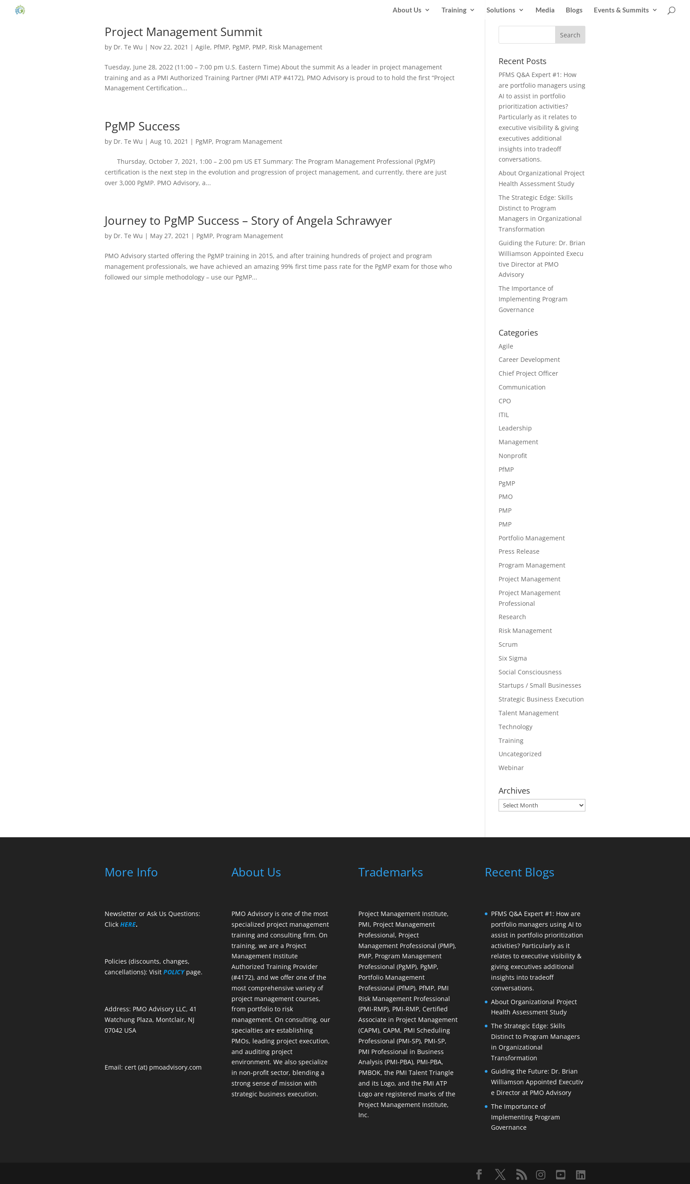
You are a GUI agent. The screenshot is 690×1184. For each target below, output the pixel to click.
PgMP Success (142, 126)
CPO (505, 401)
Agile (202, 47)
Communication (522, 387)
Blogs (574, 10)
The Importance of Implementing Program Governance (533, 299)
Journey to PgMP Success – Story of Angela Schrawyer (248, 220)
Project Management (529, 579)
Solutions (501, 10)
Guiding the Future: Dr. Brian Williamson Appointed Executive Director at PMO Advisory (537, 1082)
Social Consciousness (530, 672)
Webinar (511, 767)
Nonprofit (513, 455)
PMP (258, 47)
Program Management (248, 141)
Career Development (529, 359)
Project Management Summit (183, 32)
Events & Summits (621, 10)
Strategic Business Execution (541, 699)
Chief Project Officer (528, 373)
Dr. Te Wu (128, 47)
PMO (506, 496)
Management (518, 442)
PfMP (221, 47)
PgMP (240, 47)
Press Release (519, 551)
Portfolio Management (532, 538)
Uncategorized (520, 754)
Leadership (515, 428)
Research (512, 616)
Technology (515, 726)
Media (545, 10)
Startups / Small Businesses (540, 685)
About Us (407, 10)
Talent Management (529, 713)
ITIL (504, 414)
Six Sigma (513, 658)
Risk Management (295, 47)
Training (454, 10)
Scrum (508, 644)
